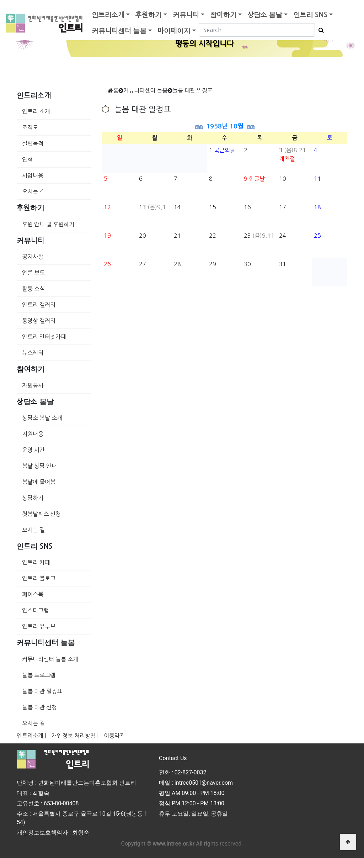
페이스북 (32, 594)
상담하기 (32, 498)
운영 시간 (33, 450)
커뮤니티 (186, 14)
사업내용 (32, 175)
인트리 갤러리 (38, 304)
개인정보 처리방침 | (75, 735)
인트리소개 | (31, 735)
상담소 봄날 (264, 14)
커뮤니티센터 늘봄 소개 (50, 659)
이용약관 (114, 735)
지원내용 (32, 434)
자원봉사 (32, 385)
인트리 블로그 (38, 578)
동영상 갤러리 (38, 320)
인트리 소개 (36, 111)
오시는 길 (33, 191)
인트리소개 (108, 14)
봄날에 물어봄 (38, 482)
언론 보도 (33, 272)
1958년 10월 (224, 126)
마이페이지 (174, 30)
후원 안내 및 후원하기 (48, 224)
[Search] (257, 30)
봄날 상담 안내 (39, 466)
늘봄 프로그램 (38, 675)
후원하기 (148, 14)
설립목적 (32, 143)
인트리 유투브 (38, 626)
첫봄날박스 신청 (41, 514)
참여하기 (223, 14)
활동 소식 (33, 288)
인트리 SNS (310, 14)
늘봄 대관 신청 (39, 707)
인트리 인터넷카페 (44, 336)
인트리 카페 (36, 562)
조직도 (30, 127)
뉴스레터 (32, 353)
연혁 (27, 159)
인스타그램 (35, 610)
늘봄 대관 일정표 (42, 691)
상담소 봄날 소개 (42, 418)
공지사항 (32, 256)
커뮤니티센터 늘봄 (119, 30)
